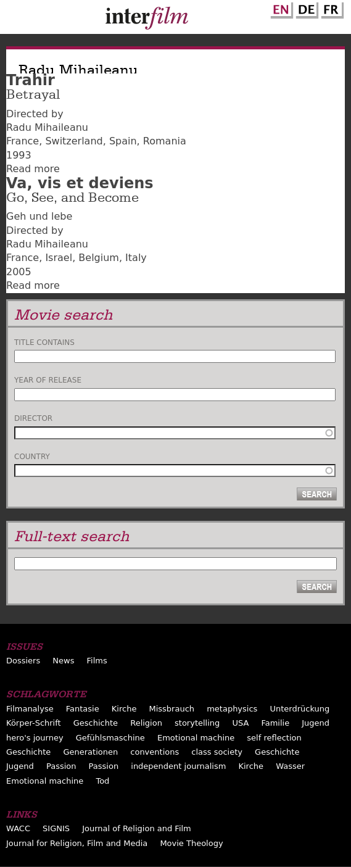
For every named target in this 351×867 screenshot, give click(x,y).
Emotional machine (195, 737)
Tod (102, 781)
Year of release (47, 380)
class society (216, 752)
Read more (33, 169)
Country (32, 456)
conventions (154, 752)
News (63, 660)
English (280, 8)
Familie (275, 723)
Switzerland (73, 141)
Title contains (44, 342)
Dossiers (23, 660)
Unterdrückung (299, 708)
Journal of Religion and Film (136, 828)
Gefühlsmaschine (110, 737)
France (22, 141)
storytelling (197, 723)
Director (33, 418)
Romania (164, 141)
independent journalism (178, 766)
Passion (61, 766)
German (305, 8)
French (331, 8)
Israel (58, 257)
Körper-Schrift (33, 723)
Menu (15, 19)
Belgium (98, 257)
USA (240, 723)
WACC (18, 828)
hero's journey (35, 737)
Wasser (290, 766)
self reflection (274, 737)
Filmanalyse (30, 708)
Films (97, 660)
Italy (136, 257)
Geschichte (95, 723)
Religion (146, 723)
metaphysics (232, 708)
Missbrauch (171, 708)
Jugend (315, 723)
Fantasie (82, 708)
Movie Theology (191, 843)
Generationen (90, 752)
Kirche (124, 708)
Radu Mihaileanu (47, 127)
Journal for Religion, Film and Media (76, 843)
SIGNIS (56, 828)
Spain (123, 141)
